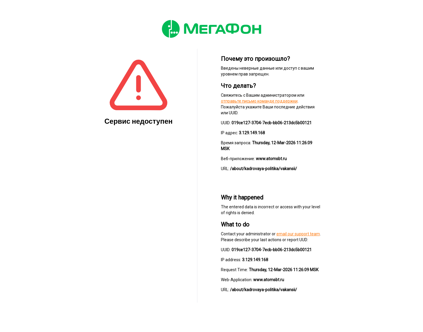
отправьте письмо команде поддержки (259, 101)
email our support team (298, 234)
